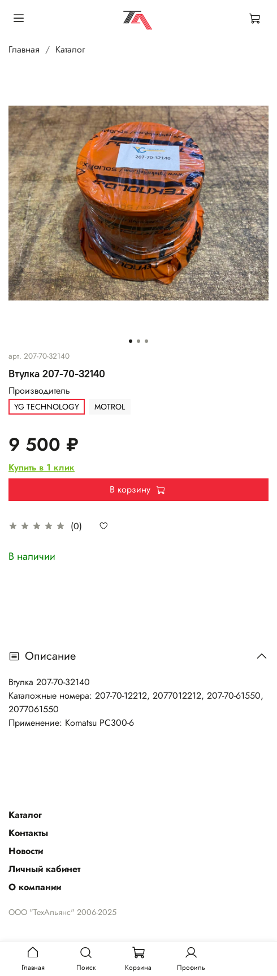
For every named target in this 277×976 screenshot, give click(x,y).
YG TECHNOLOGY (46, 406)
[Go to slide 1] (130, 341)
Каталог (70, 49)
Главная (24, 49)
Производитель (39, 390)
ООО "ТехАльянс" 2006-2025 (62, 912)
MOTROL (109, 406)
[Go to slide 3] (146, 341)
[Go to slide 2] (138, 341)
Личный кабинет (44, 868)
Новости (25, 850)
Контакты (28, 832)
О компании (34, 887)
